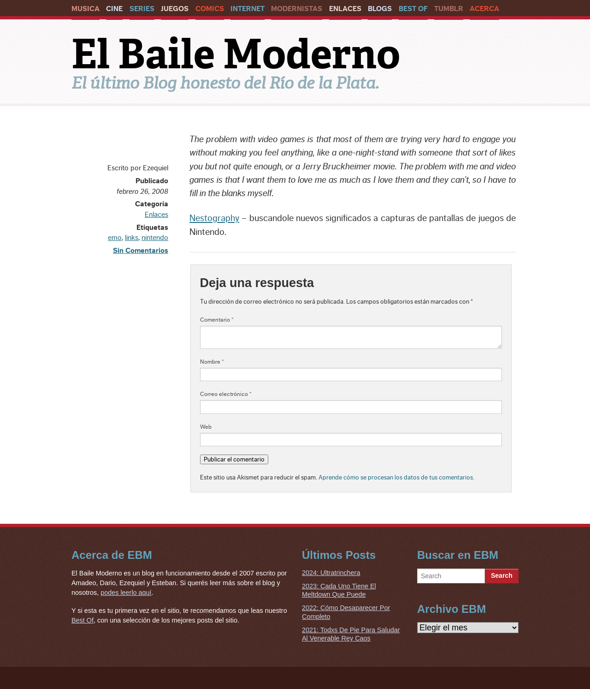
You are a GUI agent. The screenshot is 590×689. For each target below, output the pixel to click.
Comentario (217, 320)
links (131, 237)
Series (142, 8)
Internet (247, 8)
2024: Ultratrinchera (331, 572)
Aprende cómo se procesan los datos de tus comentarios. (396, 477)
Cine (114, 8)
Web (206, 427)
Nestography (214, 218)
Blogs (380, 8)
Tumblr (448, 8)
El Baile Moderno (235, 54)
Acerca (484, 8)
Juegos (175, 8)
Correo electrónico (226, 394)
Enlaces (345, 8)
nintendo (155, 237)
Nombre (212, 362)
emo (115, 237)
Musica (85, 8)
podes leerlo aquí (125, 592)
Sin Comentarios (140, 250)
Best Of (413, 8)
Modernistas (296, 8)
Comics (209, 8)
